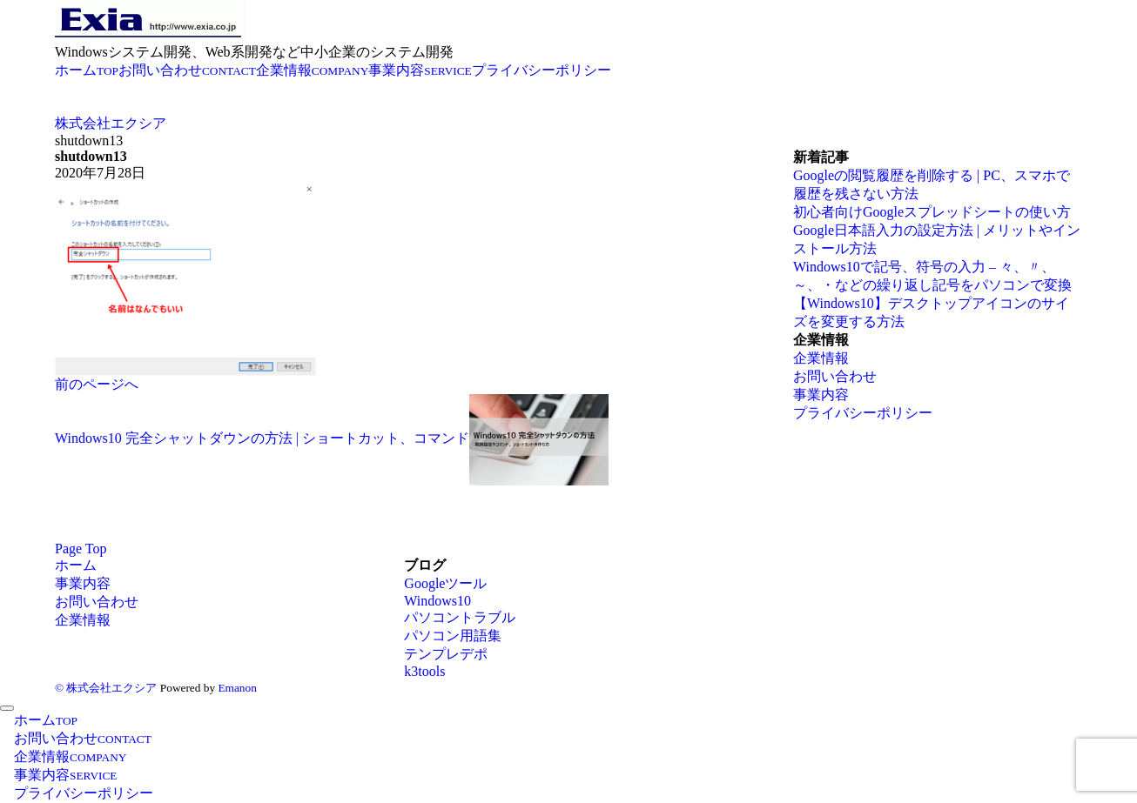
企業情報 (821, 358)
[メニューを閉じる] (7, 708)
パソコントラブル (459, 617)
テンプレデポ (446, 653)
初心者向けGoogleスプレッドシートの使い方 (932, 211)
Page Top (80, 548)
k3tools (424, 671)
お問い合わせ (835, 376)
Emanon (237, 687)
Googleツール (445, 583)
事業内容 (821, 394)
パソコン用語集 (452, 635)
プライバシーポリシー (862, 412)
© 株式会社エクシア (106, 687)
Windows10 (437, 600)
